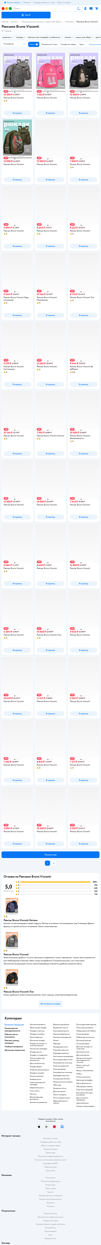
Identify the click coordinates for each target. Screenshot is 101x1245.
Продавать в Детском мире (50, 1142)
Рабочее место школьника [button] (11, 1035)
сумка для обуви (82, 1044)
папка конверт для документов (37, 1059)
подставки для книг (61, 1050)
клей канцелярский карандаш (37, 1083)
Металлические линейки (63, 1082)
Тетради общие (36, 1067)
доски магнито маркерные (82, 1099)
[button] (26, 15)
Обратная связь (51, 1167)
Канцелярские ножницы (62, 1072)
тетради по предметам (38, 1055)
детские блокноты (37, 1063)
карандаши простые (61, 1076)
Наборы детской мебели (86, 1031)
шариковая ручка (37, 1088)
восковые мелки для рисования (84, 1094)
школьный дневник (37, 1025)
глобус (79, 1074)
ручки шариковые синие (62, 1060)
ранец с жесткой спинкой (82, 1066)
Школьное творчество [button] (15, 1050)
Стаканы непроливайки (85, 1106)
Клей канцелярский (61, 1066)
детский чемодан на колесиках (84, 1048)
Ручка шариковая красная (86, 1025)
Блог (50, 1235)
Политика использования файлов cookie (50, 1160)
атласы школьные (83, 1077)
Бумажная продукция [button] (14, 1024)
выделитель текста (60, 1028)
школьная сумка (82, 1052)
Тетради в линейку (37, 1034)
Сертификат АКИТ (50, 1163)
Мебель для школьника (85, 1037)
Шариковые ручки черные (60, 1102)
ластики (33, 1094)
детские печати (59, 1091)
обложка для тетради (38, 1028)
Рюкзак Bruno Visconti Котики (21, 920)
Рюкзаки (70, 21)
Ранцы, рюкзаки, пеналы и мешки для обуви (41, 21)
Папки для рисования (84, 1028)
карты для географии (84, 1080)
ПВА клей (57, 1085)
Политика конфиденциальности (50, 1156)
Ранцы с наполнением (85, 1071)
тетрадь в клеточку (37, 1031)
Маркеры (56, 1044)
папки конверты (59, 1095)
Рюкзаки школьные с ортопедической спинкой (84, 1060)
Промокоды (50, 1153)
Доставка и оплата (50, 1138)
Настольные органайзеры (63, 1056)
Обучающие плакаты (84, 1087)
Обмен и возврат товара (50, 1145)
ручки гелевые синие (61, 1098)
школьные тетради (37, 1040)
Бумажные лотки (59, 1088)
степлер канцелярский (62, 1037)
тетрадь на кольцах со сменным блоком (38, 1045)
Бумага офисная (36, 1037)
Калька (55, 1040)
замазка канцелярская (38, 1102)
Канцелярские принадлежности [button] (12, 1029)
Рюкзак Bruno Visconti (16, 954)
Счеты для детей (59, 1069)
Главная (5, 21)
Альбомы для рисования (39, 1070)
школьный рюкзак (83, 1040)
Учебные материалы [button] (14, 1046)
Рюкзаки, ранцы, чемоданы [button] (12, 1041)
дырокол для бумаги (61, 1025)
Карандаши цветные (61, 1053)
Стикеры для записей (61, 1079)
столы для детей (82, 1034)
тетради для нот (36, 1052)
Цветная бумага (82, 1103)
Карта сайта (50, 1170)
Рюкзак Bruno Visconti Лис (19, 991)
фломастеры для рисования (36, 1098)
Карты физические (83, 1083)
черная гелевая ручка (61, 1034)
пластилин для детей (84, 1090)
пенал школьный (36, 1076)
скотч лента (34, 1091)
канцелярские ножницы (62, 1063)
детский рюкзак (82, 1055)
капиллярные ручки (61, 1031)
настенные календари (38, 1049)
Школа (14, 21)
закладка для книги (60, 1047)
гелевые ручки (35, 1079)
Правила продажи (51, 1149)
